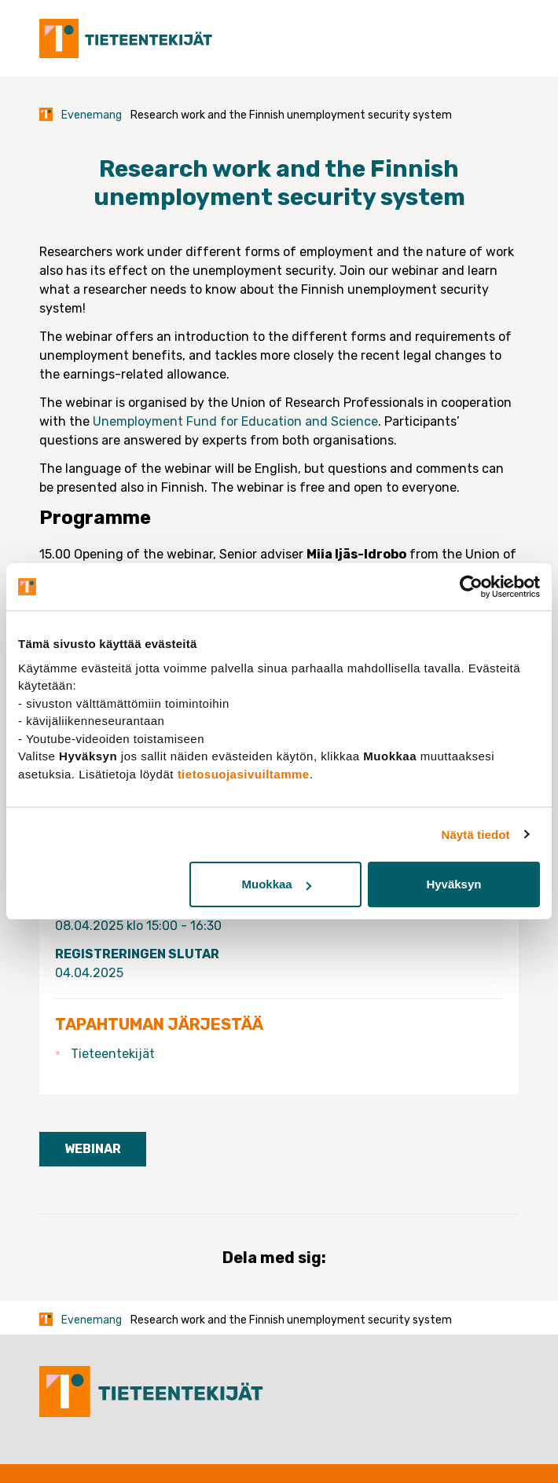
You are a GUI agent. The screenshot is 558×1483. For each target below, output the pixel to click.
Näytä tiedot (476, 834)
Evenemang (91, 115)
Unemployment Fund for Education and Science (235, 421)
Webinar (92, 1148)
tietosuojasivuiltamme (244, 774)
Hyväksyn (453, 884)
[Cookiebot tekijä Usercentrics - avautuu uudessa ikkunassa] (471, 587)
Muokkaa (275, 884)
